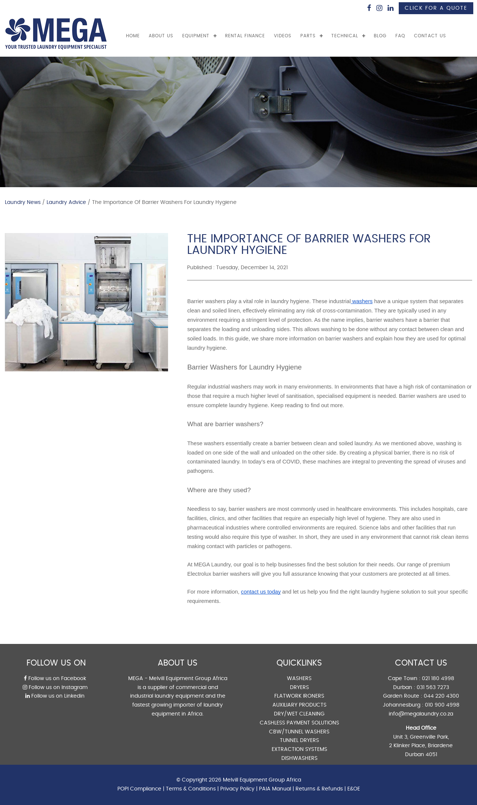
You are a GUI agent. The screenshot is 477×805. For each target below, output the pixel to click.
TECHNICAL (344, 36)
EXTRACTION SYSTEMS (299, 749)
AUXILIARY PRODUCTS (299, 705)
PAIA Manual (275, 789)
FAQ (400, 36)
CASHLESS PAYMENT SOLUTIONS (299, 723)
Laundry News (23, 202)
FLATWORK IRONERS (299, 696)
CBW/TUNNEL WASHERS (299, 732)
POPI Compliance (139, 789)
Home (133, 36)
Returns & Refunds (319, 789)
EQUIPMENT (195, 36)
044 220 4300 (441, 696)
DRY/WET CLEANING (299, 714)
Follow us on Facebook (55, 678)
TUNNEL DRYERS (299, 740)
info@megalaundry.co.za (421, 714)
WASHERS (299, 678)
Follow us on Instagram (55, 687)
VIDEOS (282, 36)
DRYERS (299, 687)
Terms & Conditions (191, 789)
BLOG (380, 36)
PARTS (308, 36)
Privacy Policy (237, 789)
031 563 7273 (433, 687)
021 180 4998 (438, 678)
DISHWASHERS (299, 758)
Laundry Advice (66, 202)
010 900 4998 (442, 705)
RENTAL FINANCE (245, 36)
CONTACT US (430, 36)
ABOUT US (161, 36)
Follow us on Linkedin (55, 696)
